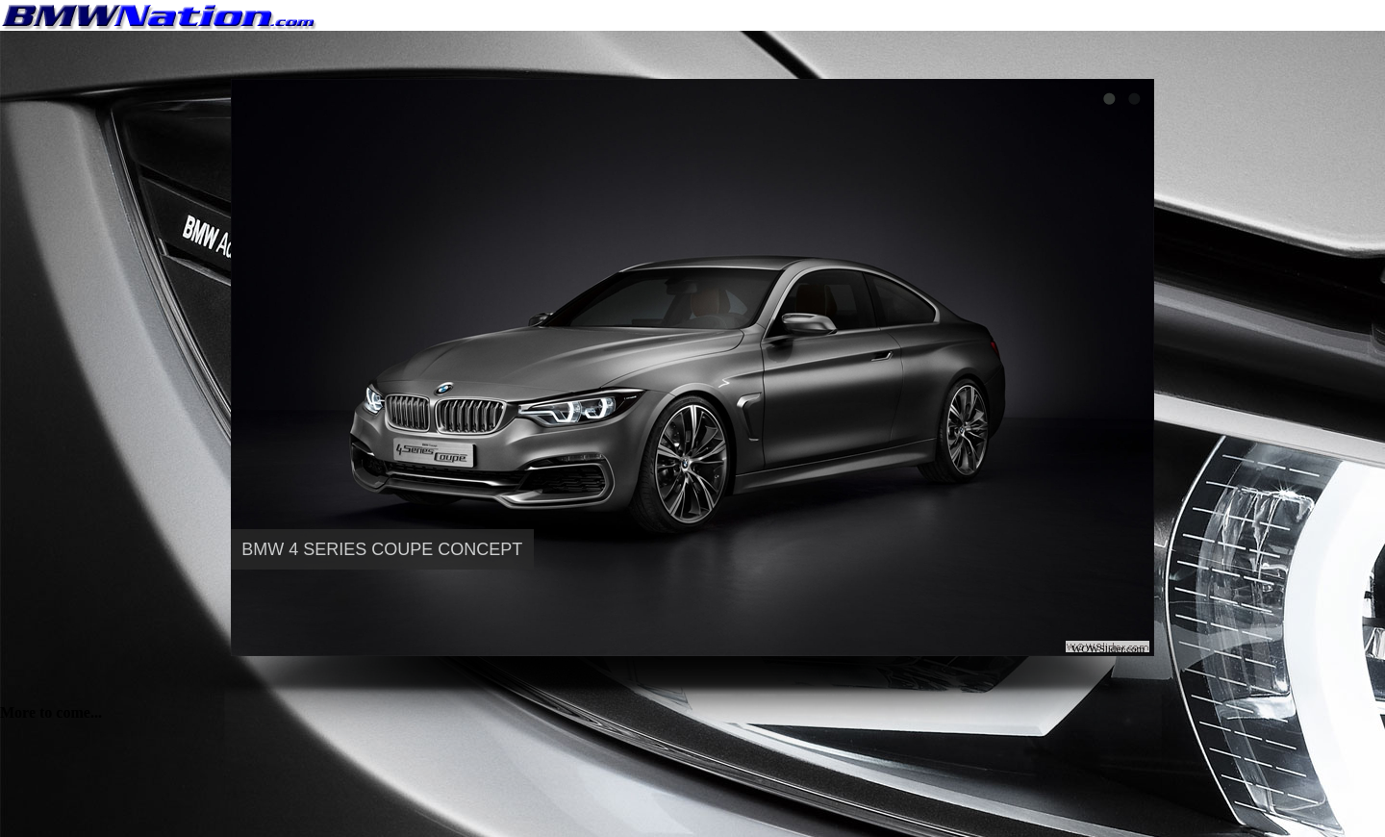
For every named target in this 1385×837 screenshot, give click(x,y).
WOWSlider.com (1108, 648)
